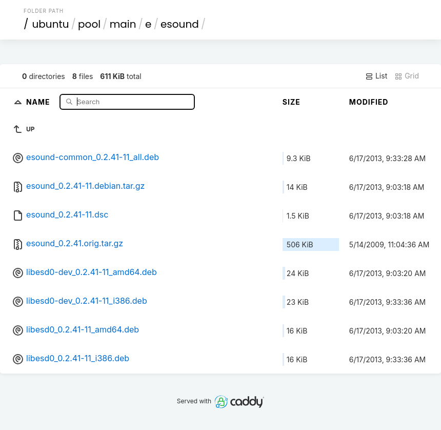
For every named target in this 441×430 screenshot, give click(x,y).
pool (89, 24)
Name (39, 101)
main (123, 24)
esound (180, 24)
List (376, 76)
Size (291, 101)
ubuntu (50, 24)
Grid (406, 76)
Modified (369, 101)
